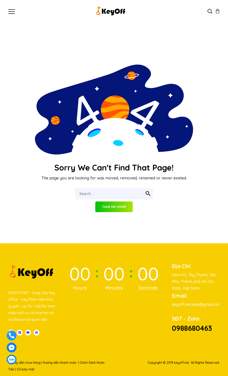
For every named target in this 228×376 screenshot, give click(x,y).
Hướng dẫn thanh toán (59, 363)
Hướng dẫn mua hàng (24, 363)
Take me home (114, 207)
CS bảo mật (26, 369)
